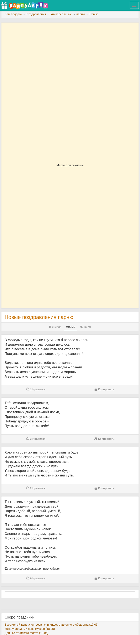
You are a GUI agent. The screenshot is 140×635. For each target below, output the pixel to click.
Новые (70, 326)
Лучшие (85, 326)
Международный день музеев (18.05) (30, 628)
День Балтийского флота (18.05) (26, 633)
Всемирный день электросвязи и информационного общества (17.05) (52, 624)
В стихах (55, 326)
